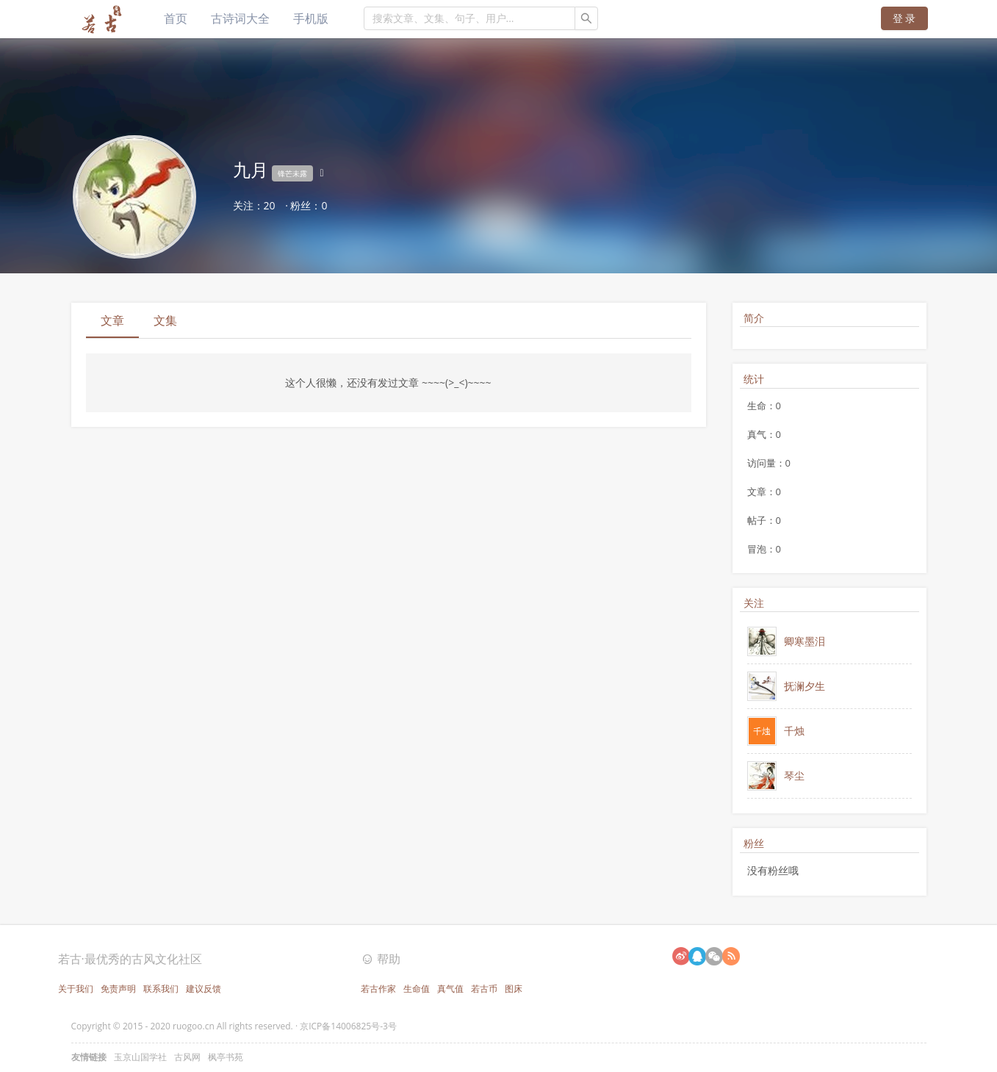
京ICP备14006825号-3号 (348, 1026)
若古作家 (378, 988)
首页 (175, 18)
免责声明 (118, 988)
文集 (165, 320)
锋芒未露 (292, 173)
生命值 (416, 988)
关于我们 (75, 988)
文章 (112, 320)
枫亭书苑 (225, 1057)
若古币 (484, 988)
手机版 (310, 18)
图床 (513, 988)
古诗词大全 (240, 18)
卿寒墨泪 (804, 641)
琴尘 (794, 776)
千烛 (794, 731)
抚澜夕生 (804, 686)
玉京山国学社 (140, 1057)
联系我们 (161, 988)
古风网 (187, 1057)
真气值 (450, 988)
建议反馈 (203, 988)
